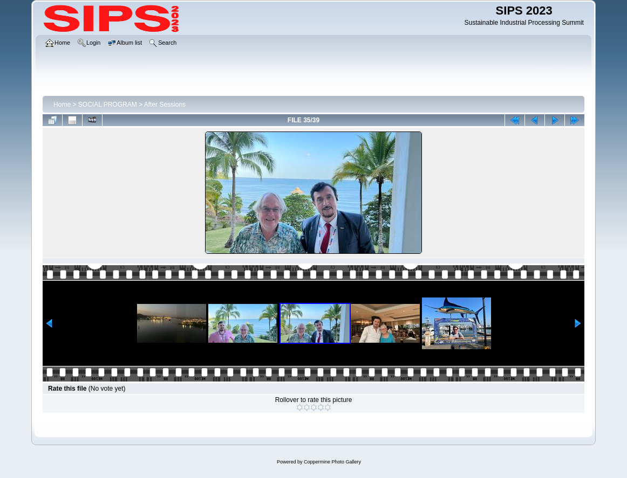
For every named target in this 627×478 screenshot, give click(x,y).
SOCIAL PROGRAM (107, 104)
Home (62, 104)
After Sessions (165, 104)
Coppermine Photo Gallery (332, 462)
